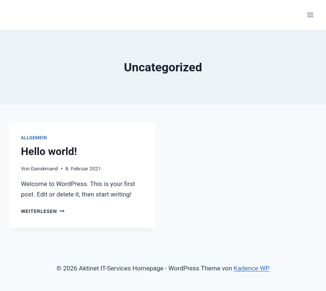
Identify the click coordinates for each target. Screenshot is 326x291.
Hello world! (49, 151)
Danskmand (44, 168)
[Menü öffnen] (310, 15)
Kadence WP (252, 268)
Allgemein (34, 137)
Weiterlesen (43, 211)
